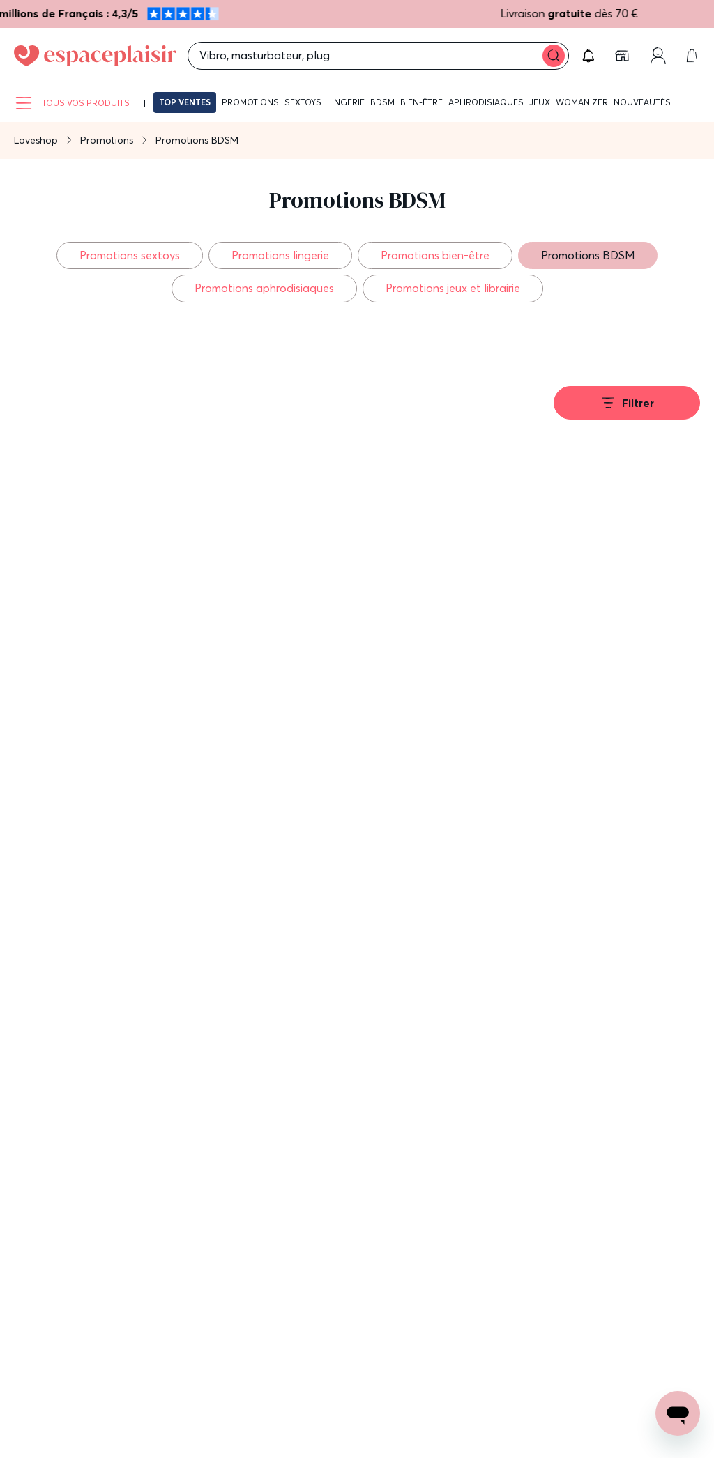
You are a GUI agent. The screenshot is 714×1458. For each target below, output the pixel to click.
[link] (623, 55)
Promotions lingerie (280, 255)
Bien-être (421, 102)
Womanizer (582, 102)
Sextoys (302, 102)
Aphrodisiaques (486, 102)
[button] (588, 55)
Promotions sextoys (129, 255)
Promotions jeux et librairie (453, 288)
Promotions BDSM (588, 255)
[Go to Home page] (95, 55)
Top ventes (185, 102)
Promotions (250, 102)
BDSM (382, 102)
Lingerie (346, 102)
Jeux (539, 102)
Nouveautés (642, 102)
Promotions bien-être (435, 255)
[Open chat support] (677, 1413)
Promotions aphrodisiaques (264, 288)
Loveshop (36, 140)
